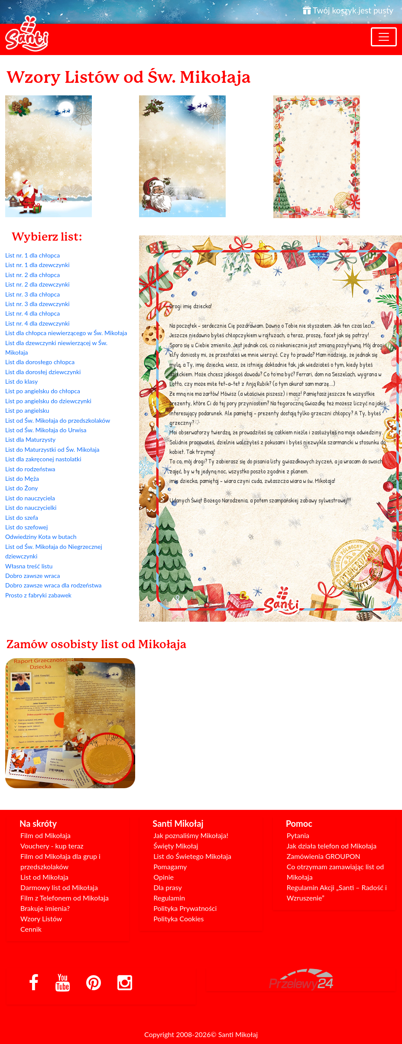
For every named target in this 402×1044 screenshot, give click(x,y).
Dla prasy (167, 887)
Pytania (298, 835)
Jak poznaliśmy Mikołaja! (190, 835)
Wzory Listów (41, 918)
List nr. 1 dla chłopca (32, 255)
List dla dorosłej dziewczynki (43, 371)
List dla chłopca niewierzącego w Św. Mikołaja (66, 332)
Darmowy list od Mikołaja (59, 887)
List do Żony (21, 488)
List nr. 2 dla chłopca (32, 274)
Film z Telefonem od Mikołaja (64, 898)
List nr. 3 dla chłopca (32, 294)
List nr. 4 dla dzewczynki (37, 323)
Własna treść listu (28, 566)
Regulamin (169, 898)
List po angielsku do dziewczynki (48, 401)
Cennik (31, 929)
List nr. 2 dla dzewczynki (37, 284)
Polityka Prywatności (185, 908)
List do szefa (21, 517)
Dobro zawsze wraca (32, 575)
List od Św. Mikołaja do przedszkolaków (57, 420)
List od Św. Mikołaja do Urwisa (46, 430)
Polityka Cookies (178, 918)
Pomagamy (170, 866)
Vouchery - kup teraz (52, 846)
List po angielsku (27, 410)
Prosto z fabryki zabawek (38, 595)
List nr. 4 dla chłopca (32, 313)
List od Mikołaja (44, 877)
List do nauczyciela (30, 498)
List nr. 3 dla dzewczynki (37, 303)
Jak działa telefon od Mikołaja (331, 846)
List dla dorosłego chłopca (40, 361)
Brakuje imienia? (45, 908)
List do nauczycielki (30, 507)
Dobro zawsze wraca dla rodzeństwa (53, 585)
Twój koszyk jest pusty (348, 10)
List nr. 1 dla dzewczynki (37, 264)
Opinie (163, 877)
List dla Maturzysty (30, 439)
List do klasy (21, 381)
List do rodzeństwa (30, 469)
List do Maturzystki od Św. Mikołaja (52, 449)
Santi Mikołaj (238, 1034)
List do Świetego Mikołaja (192, 856)
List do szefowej (26, 527)
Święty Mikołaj (175, 846)
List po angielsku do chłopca (42, 391)
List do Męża (22, 478)
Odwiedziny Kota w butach (41, 536)
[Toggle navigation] (384, 36)
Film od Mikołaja (45, 835)
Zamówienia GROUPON (323, 856)
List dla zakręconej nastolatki (43, 459)
